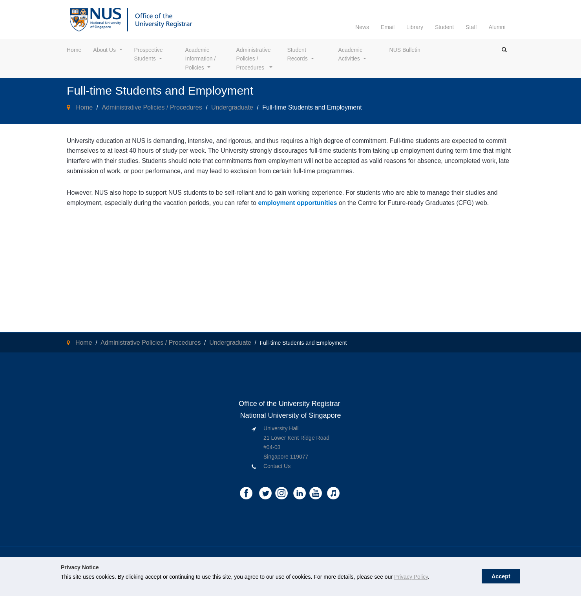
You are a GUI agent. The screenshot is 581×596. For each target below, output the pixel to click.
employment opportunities (297, 202)
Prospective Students (149, 54)
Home (74, 50)
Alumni (497, 27)
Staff (471, 27)
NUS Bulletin (404, 50)
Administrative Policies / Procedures (254, 59)
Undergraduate (232, 107)
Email (388, 27)
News (362, 27)
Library (414, 27)
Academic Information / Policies (201, 59)
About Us (104, 50)
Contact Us (276, 466)
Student (444, 27)
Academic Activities (351, 54)
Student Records (297, 54)
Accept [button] (500, 576)
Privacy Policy (411, 577)
